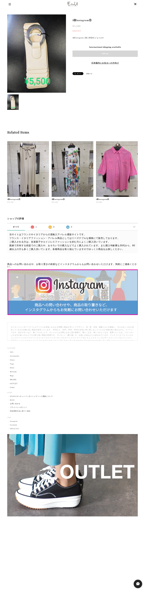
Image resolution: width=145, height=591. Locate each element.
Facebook (13, 425)
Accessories (14, 356)
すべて (16, 227)
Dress (12, 368)
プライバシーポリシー (18, 407)
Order (12, 387)
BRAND (13, 380)
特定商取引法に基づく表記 (20, 411)
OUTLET (14, 384)
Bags (12, 376)
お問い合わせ (15, 404)
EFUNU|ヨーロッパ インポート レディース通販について (31, 396)
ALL (12, 352)
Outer (12, 360)
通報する (89, 74)
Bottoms (13, 372)
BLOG (12, 400)
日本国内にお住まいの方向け (105, 63)
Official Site (14, 429)
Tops (12, 364)
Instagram (14, 421)
